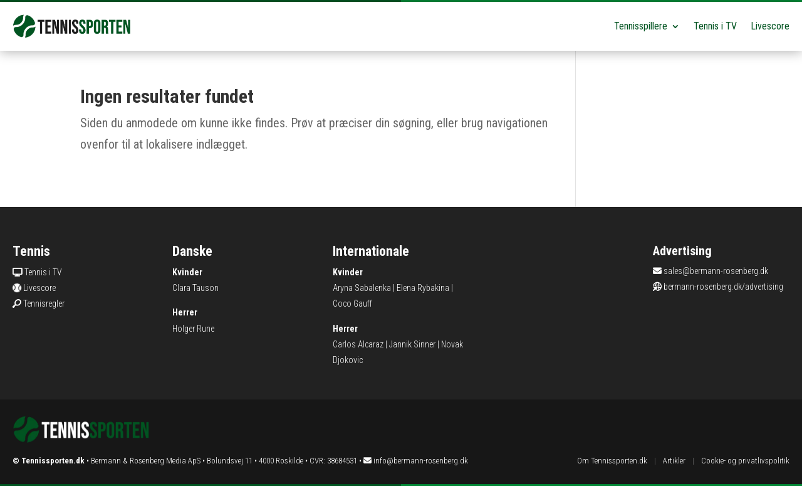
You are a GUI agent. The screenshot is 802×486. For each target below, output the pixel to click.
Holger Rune (193, 329)
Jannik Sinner (412, 344)
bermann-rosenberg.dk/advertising (723, 287)
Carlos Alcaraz (358, 344)
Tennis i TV (715, 26)
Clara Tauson (195, 288)
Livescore (770, 26)
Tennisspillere (640, 26)
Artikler (674, 460)
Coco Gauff (352, 303)
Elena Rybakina (423, 288)
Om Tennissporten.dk (612, 460)
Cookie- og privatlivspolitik (745, 460)
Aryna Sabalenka (362, 288)
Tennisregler (44, 303)
